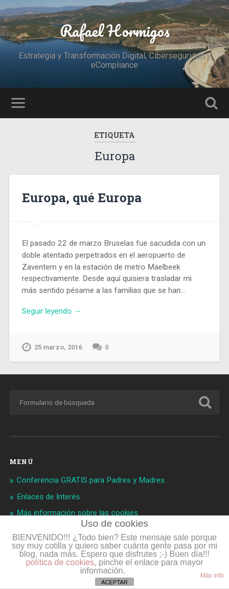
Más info (212, 575)
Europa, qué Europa (82, 197)
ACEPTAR (114, 582)
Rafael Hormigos (115, 31)
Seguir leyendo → (52, 311)
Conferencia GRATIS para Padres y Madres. (91, 480)
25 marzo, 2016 (58, 347)
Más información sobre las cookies (77, 512)
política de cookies (60, 562)
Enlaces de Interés (48, 496)
